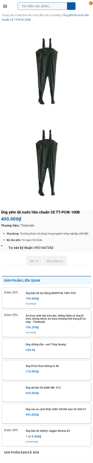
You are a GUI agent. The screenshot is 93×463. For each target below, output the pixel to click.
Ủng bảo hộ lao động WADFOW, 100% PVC (51, 293)
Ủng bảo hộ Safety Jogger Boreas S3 (48, 430)
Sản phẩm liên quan (22, 280)
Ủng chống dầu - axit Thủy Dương (46, 344)
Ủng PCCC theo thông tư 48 (42, 366)
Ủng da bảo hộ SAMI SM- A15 (43, 387)
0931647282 (43, 248)
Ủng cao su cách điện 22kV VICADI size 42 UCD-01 (56, 409)
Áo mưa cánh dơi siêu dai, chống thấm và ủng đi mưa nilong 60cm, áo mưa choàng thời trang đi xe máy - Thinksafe (56, 318)
